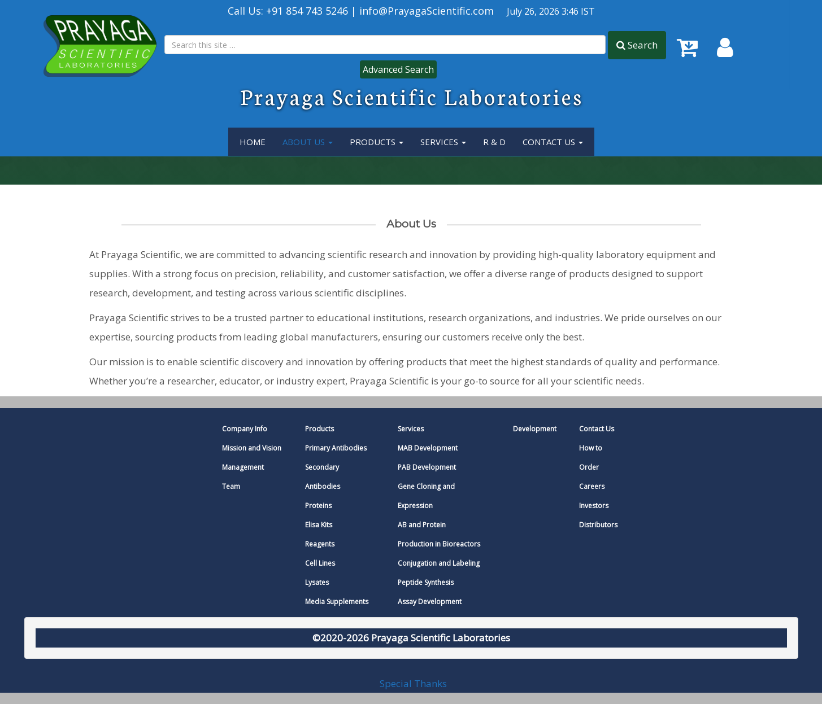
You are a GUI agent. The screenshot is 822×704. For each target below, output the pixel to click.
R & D (494, 141)
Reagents (319, 544)
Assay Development (430, 601)
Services (411, 429)
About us (411, 223)
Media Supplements (336, 601)
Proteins (318, 505)
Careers (591, 486)
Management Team (243, 476)
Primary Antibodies (336, 448)
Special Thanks (413, 682)
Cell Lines (320, 563)
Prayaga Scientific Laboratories (412, 96)
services (443, 141)
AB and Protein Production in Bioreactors (439, 534)
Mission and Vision (251, 448)
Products (376, 141)
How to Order (590, 457)
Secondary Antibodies (322, 476)
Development (534, 429)
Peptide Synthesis (426, 582)
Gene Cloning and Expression (426, 496)
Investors (593, 505)
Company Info (244, 429)
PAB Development (427, 467)
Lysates (317, 582)
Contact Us (553, 141)
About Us (307, 141)
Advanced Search (398, 69)
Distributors (598, 525)
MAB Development (428, 448)
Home (253, 141)
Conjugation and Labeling (439, 563)
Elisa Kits (318, 525)
